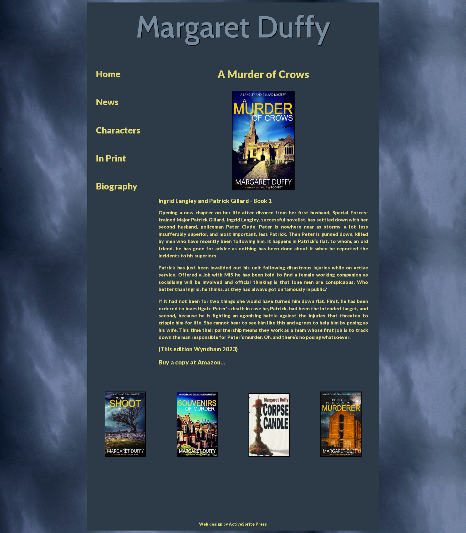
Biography (116, 186)
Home (108, 74)
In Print (111, 158)
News (107, 102)
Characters (118, 130)
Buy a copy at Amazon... (192, 362)
